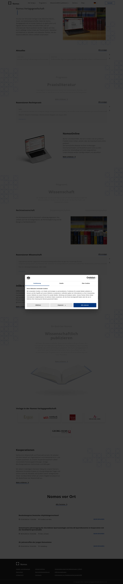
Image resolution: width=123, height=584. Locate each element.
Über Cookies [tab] (86, 283)
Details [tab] (61, 283)
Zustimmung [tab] (37, 283)
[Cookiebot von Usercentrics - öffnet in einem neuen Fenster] (89, 278)
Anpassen (61, 305)
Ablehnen (38, 305)
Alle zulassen (85, 305)
